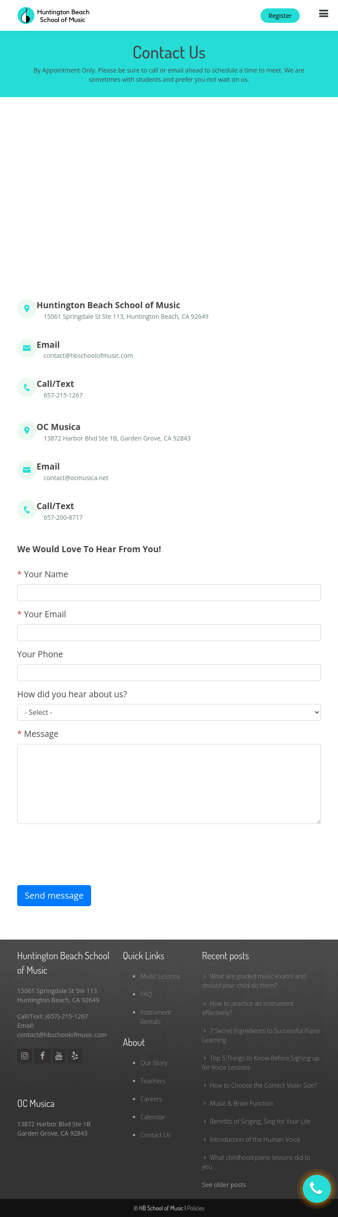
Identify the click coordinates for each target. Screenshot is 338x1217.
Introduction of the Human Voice (255, 1139)
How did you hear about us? (72, 694)
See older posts (224, 1185)
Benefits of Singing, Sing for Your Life (260, 1121)
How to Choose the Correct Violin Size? (263, 1085)
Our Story (153, 1063)
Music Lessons (160, 976)
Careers (151, 1099)
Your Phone (40, 654)
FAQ (146, 994)
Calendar (152, 1117)
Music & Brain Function (242, 1103)
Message (38, 734)
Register (280, 15)
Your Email (41, 614)
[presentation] (84, 848)
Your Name (42, 574)
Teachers (152, 1081)
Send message (54, 895)
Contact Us (155, 1135)
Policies (195, 1208)
